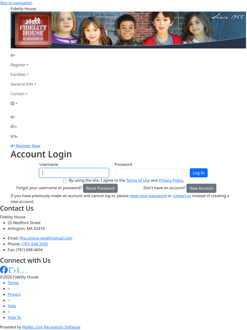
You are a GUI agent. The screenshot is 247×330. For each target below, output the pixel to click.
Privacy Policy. (171, 180)
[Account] (23, 103)
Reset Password (100, 188)
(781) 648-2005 (34, 244)
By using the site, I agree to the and (126, 180)
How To (14, 317)
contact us (181, 195)
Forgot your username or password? (49, 187)
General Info (22, 84)
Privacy (14, 294)
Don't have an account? (164, 187)
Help (12, 306)
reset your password (148, 195)
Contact (18, 93)
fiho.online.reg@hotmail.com (46, 238)
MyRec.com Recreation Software (51, 327)
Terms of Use (138, 180)
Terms (13, 282)
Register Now (28, 145)
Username (48, 164)
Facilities (18, 74)
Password (123, 164)
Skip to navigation (16, 3)
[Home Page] (23, 55)
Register (18, 64)
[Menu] (14, 136)
